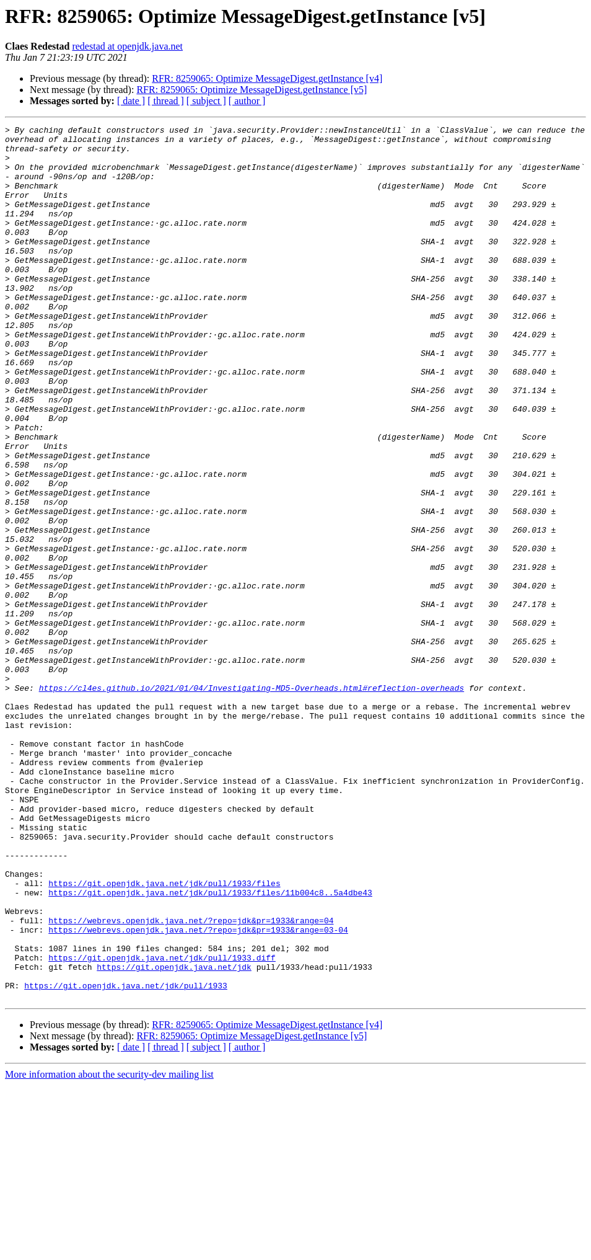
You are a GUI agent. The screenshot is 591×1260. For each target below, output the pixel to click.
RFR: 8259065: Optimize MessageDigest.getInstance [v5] (251, 89)
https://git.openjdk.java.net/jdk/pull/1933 (125, 1158)
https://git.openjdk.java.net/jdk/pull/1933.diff (162, 1124)
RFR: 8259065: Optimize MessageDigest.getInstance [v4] (267, 78)
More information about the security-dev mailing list (109, 1249)
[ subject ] (206, 100)
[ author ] (247, 100)
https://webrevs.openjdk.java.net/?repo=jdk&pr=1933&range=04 (190, 1080)
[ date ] (131, 100)
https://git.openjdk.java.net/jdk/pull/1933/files (164, 1035)
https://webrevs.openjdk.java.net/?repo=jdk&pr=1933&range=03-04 (198, 1091)
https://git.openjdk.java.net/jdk (174, 1136)
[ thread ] (165, 100)
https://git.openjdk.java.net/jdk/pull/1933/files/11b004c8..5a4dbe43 (210, 1046)
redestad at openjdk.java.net (127, 46)
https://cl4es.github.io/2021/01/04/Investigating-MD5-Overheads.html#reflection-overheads (251, 801)
